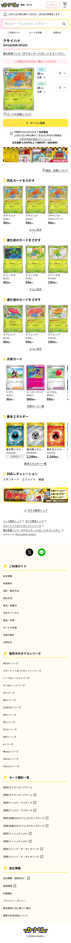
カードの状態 (35, 32)
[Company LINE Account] (41, 552)
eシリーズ (8, 744)
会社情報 (7, 576)
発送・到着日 (10, 605)
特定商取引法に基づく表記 (16, 908)
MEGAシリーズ (10, 663)
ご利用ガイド (14, 32)
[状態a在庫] (62, 87)
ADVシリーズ (9, 736)
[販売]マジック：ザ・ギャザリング (23, 849)
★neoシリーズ (10, 751)
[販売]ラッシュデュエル (17, 833)
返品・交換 (9, 620)
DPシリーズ (9, 722)
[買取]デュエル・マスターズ (20, 810)
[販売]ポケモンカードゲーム (17, 787)
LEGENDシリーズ (12, 707)
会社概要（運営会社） (16, 878)
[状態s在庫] (62, 73)
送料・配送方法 (11, 590)
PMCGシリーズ (11, 758)
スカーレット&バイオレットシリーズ (22, 670)
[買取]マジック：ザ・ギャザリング (23, 857)
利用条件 (7, 583)
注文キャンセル (11, 612)
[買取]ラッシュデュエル (17, 841)
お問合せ (57, 32)
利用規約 (7, 893)
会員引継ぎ (9, 634)
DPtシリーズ (9, 714)
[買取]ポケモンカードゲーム (20, 795)
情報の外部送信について (15, 915)
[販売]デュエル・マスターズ (20, 802)
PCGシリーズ (10, 729)
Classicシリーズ (11, 766)
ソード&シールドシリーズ (16, 677)
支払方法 (7, 598)
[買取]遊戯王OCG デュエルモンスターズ (26, 826)
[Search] (64, 24)
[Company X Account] (29, 552)
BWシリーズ (9, 700)
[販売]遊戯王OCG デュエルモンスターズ (26, 818)
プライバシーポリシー (14, 900)
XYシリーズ (9, 692)
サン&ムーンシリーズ (14, 685)
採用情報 (10, 886)
